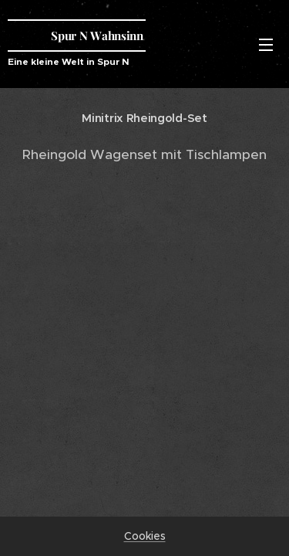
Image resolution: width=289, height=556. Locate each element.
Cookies (145, 536)
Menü (266, 45)
